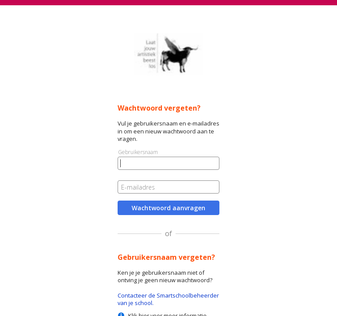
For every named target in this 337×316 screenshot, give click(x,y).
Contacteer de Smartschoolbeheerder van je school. (168, 299)
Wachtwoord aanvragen (168, 208)
